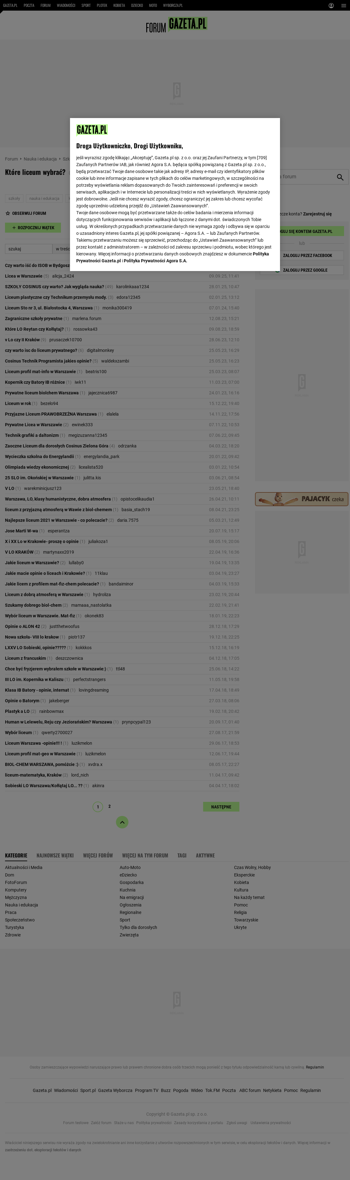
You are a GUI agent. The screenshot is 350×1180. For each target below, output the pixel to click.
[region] (175, 194)
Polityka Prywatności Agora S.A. (155, 260)
